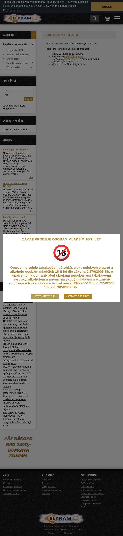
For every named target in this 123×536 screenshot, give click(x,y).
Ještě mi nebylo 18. (45, 296)
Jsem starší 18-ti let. (77, 296)
